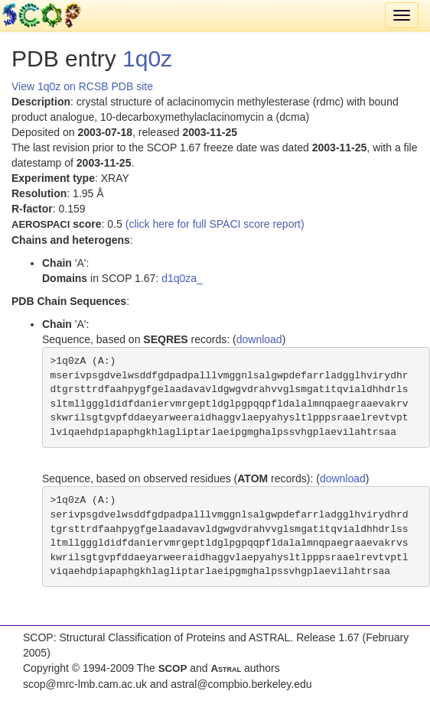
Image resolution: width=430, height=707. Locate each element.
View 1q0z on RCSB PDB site (82, 86)
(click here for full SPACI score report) (215, 224)
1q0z (147, 58)
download (259, 339)
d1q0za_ (182, 278)
